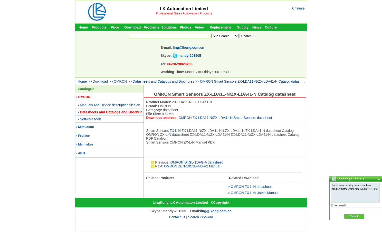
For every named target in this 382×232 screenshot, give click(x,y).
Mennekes (86, 144)
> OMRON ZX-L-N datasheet (250, 187)
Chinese (298, 8)
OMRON (120, 81)
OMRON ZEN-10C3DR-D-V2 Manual (192, 166)
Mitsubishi (86, 127)
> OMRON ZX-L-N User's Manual (253, 193)
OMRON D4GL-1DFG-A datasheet (196, 162)
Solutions (169, 27)
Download (132, 27)
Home (83, 27)
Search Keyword (200, 217)
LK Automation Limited (184, 8)
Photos (185, 27)
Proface (84, 135)
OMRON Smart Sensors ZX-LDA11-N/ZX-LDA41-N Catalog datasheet (253, 81)
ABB (81, 153)
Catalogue (86, 89)
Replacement (220, 27)
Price (115, 27)
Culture (271, 27)
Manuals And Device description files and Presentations (122, 105)
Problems (151, 27)
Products (99, 27)
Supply (242, 27)
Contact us (177, 217)
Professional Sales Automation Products (184, 13)
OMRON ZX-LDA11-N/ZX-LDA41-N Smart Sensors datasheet (225, 118)
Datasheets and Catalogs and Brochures (163, 81)
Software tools (91, 119)
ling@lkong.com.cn (188, 47)
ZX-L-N (175, 131)
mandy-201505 (189, 56)
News (256, 27)
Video (199, 27)
